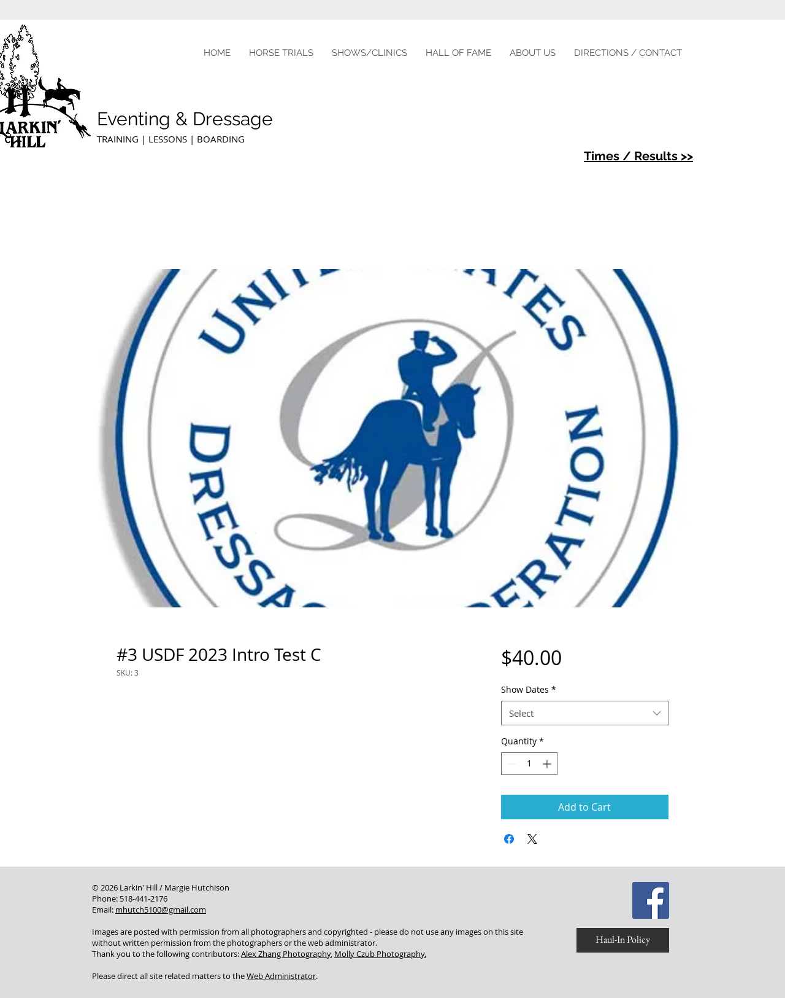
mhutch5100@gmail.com (160, 909)
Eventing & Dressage (187, 119)
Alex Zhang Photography (286, 953)
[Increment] (548, 763)
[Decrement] (510, 763)
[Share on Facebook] (509, 839)
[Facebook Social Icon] (650, 900)
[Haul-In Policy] (622, 940)
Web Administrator (281, 975)
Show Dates (528, 689)
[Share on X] (532, 839)
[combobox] (584, 713)
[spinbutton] (529, 763)
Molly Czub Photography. (380, 953)
